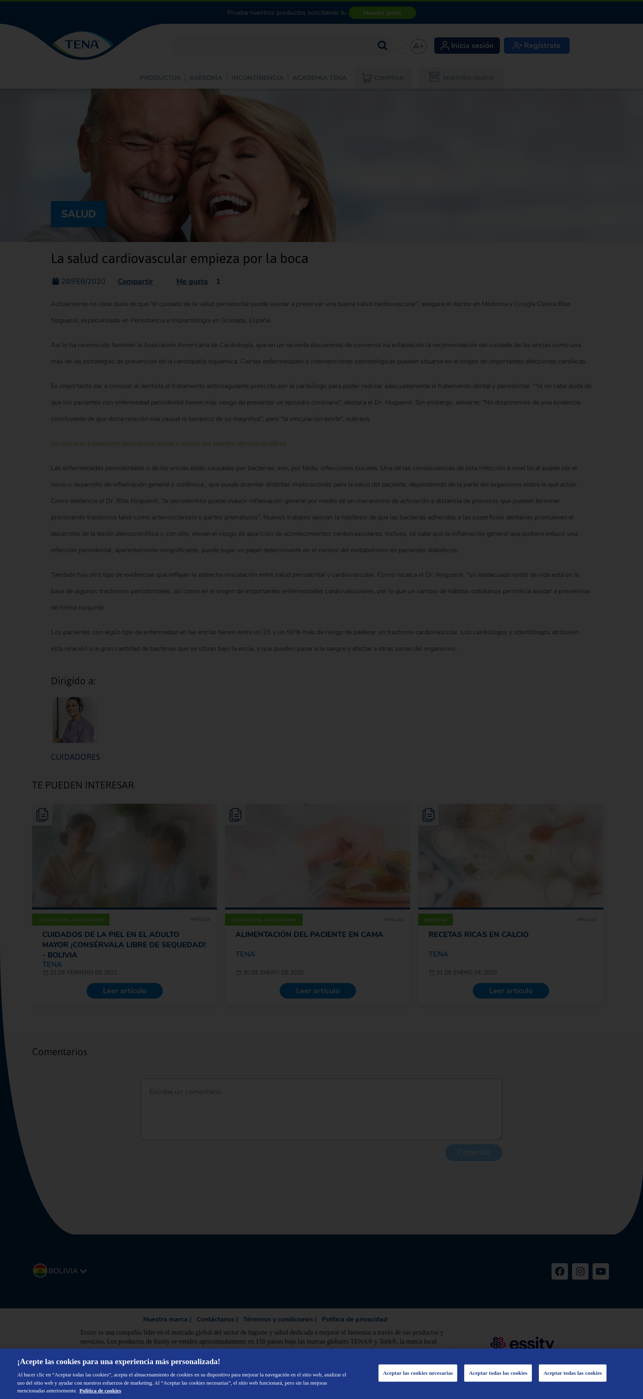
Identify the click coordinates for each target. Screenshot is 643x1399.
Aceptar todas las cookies (498, 1373)
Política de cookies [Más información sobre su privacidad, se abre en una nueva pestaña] (100, 1391)
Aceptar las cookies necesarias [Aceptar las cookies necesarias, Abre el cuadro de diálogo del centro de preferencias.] (418, 1373)
